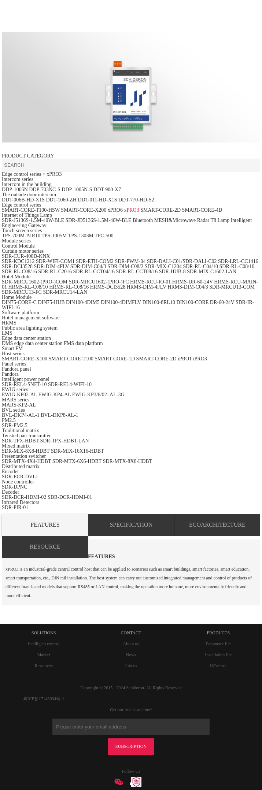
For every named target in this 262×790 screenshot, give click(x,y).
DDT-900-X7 (107, 189)
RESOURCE (45, 547)
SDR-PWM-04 (130, 261)
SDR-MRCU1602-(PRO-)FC (99, 282)
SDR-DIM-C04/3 (88, 266)
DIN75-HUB (51, 302)
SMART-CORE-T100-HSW (31, 210)
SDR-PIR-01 (15, 507)
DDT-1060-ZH (61, 200)
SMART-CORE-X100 (24, 358)
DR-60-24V (222, 302)
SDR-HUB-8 (172, 271)
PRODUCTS (218, 632)
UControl (218, 665)
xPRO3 (131, 210)
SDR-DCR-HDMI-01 (70, 497)
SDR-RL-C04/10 (200, 266)
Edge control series (21, 174)
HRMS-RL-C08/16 (69, 287)
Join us (131, 665)
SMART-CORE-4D (202, 210)
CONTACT (131, 632)
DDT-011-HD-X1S (97, 200)
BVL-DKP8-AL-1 (59, 415)
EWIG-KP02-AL (19, 394)
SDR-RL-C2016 (55, 271)
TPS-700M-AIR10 (21, 235)
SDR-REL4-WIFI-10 (70, 384)
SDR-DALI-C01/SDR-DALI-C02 (182, 261)
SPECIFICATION (131, 525)
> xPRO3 (52, 174)
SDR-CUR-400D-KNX (26, 256)
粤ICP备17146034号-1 (43, 698)
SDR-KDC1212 (18, 261)
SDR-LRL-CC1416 (238, 261)
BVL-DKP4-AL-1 (21, 415)
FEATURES (44, 525)
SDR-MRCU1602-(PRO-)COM (34, 282)
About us (131, 643)
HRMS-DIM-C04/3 (187, 287)
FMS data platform (83, 343)
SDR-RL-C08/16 (19, 271)
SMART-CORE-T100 (70, 358)
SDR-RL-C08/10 (237, 266)
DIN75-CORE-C (19, 302)
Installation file (218, 654)
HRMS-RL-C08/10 (28, 287)
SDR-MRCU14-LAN (65, 292)
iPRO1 (185, 358)
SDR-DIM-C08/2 (125, 266)
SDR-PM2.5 (14, 425)
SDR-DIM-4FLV (51, 266)
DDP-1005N (15, 189)
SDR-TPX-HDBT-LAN (64, 441)
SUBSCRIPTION (131, 746)
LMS (7, 333)
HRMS (9, 323)
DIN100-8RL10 (158, 302)
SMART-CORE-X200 (83, 210)
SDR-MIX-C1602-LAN (211, 271)
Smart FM (12, 348)
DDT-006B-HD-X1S (23, 200)
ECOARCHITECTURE (217, 525)
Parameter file (218, 643)
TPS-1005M (54, 235)
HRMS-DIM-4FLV (146, 287)
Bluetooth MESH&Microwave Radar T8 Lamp (181, 220)
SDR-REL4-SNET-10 (24, 384)
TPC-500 (104, 235)
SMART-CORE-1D (115, 358)
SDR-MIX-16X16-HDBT (77, 451)
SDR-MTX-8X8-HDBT (127, 461)
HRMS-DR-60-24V (192, 282)
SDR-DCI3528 (17, 266)
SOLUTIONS (44, 632)
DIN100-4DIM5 (83, 302)
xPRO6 (115, 210)
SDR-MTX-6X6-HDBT (77, 461)
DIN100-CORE (192, 302)
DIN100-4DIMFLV (121, 302)
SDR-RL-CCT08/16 (137, 271)
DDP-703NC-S (44, 189)
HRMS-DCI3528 (107, 287)
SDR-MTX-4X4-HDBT (26, 461)
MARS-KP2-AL (19, 405)
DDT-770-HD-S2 (136, 200)
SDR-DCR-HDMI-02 (24, 497)
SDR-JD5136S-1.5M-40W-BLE (98, 220)
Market (43, 654)
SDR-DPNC (14, 487)
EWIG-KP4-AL (54, 394)
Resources (43, 665)
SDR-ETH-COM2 (95, 261)
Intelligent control (43, 643)
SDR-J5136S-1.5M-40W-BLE (33, 220)
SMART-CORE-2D (160, 210)
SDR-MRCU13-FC (22, 292)
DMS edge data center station (32, 343)
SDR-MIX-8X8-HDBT (25, 451)
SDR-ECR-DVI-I (20, 476)
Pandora (10, 374)
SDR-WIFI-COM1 (55, 261)
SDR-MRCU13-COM (232, 287)
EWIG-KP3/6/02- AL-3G (98, 394)
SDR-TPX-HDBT (20, 441)
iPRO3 (200, 358)
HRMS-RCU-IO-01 (151, 282)
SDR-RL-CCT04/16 (94, 271)
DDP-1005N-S (77, 189)
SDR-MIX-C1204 (164, 266)
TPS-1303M (80, 235)
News (131, 654)
